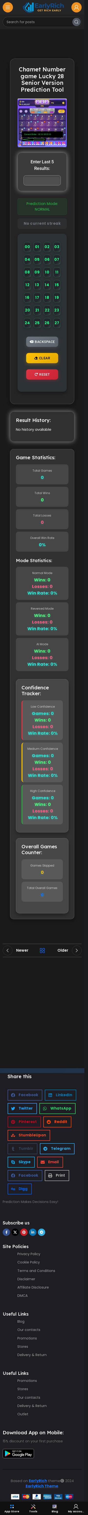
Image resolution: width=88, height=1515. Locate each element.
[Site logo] (42, 7)
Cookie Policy (28, 1262)
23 (56, 310)
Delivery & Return (32, 1354)
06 (47, 259)
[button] (25, 1095)
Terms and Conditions (36, 1270)
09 (37, 272)
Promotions (27, 1338)
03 (57, 246)
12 (27, 284)
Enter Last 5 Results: (42, 165)
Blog (20, 1321)
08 (27, 272)
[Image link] (18, 1453)
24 (27, 322)
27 (57, 322)
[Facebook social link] (6, 1232)
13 (37, 284)
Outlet (22, 1414)
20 (27, 310)
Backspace (42, 342)
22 (47, 310)
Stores (22, 1346)
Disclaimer (26, 1279)
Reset (42, 374)
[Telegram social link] (41, 1232)
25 (37, 322)
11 (57, 272)
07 (56, 259)
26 (47, 322)
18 (47, 297)
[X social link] (15, 1232)
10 (47, 272)
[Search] (42, 22)
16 (27, 297)
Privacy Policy (28, 1253)
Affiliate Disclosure (33, 1287)
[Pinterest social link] (24, 1232)
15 (57, 284)
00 (27, 246)
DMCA (22, 1295)
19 (57, 297)
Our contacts (28, 1329)
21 (37, 310)
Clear (42, 358)
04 (27, 259)
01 (37, 246)
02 (47, 246)
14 (47, 284)
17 (37, 297)
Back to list (42, 950)
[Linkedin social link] (32, 1232)
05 (37, 259)
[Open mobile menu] (7, 7)
